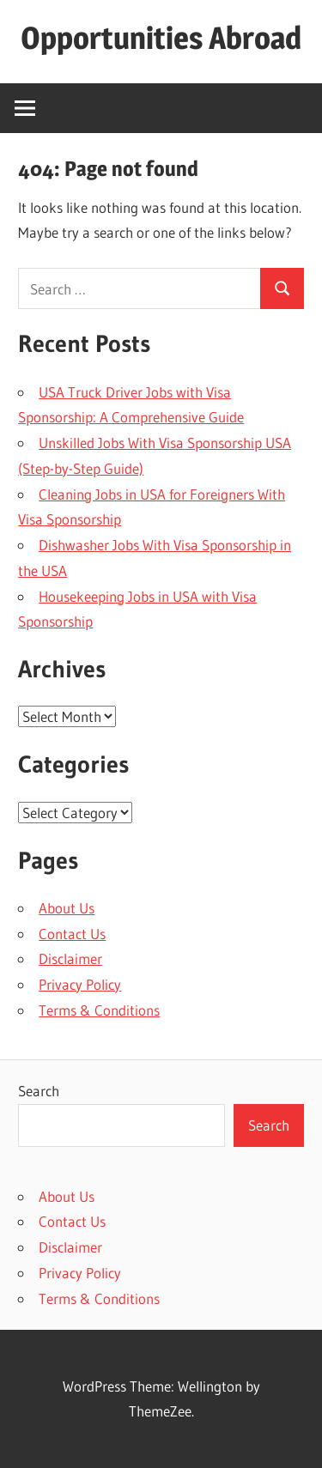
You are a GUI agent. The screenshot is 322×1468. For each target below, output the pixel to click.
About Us (66, 908)
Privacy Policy (80, 984)
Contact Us (72, 934)
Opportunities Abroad (161, 38)
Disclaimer (70, 958)
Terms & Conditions (99, 1010)
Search (38, 1091)
